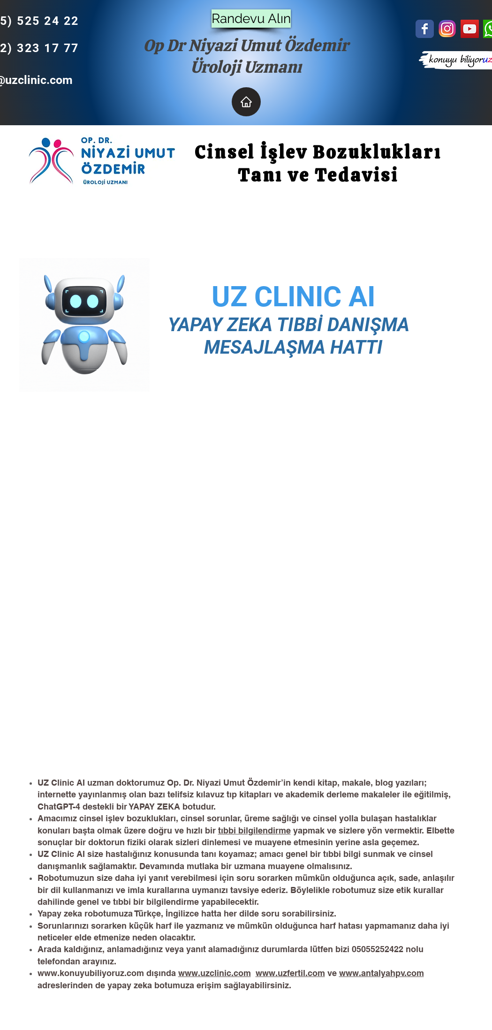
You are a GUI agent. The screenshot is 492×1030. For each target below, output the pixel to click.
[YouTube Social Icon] (470, 29)
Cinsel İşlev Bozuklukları (316, 152)
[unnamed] (447, 29)
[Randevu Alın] (251, 18)
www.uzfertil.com (290, 973)
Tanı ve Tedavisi (316, 175)
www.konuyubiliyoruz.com (91, 973)
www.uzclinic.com (214, 973)
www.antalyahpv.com (381, 973)
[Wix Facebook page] (425, 29)
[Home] (246, 101)
